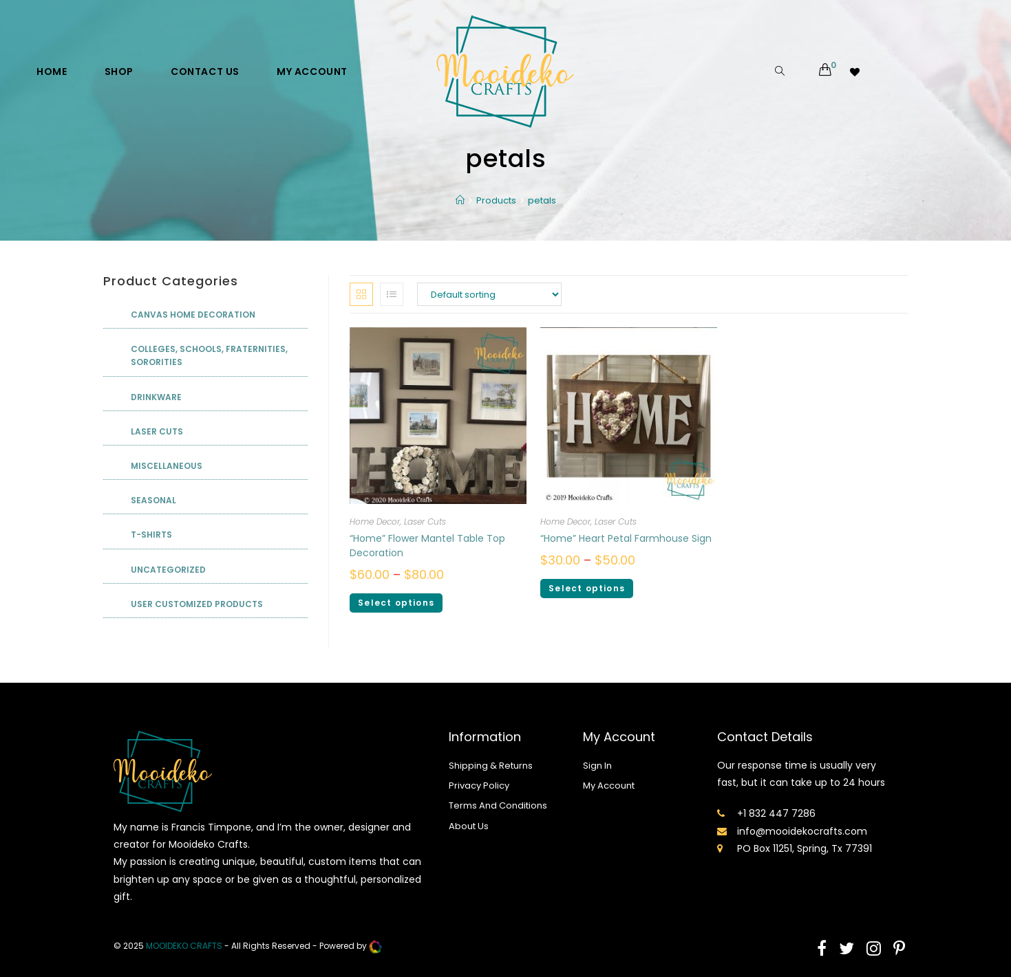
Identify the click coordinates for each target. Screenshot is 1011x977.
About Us (469, 826)
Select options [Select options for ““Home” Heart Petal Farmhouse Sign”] (587, 588)
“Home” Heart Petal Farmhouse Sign (626, 538)
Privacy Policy (479, 785)
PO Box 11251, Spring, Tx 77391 (804, 848)
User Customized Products (197, 604)
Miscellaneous (166, 466)
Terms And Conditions (498, 805)
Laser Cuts (425, 521)
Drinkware (156, 397)
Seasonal (153, 500)
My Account (609, 785)
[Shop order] (489, 294)
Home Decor (375, 521)
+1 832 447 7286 (776, 813)
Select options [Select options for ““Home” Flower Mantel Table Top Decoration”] (396, 602)
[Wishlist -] (856, 71)
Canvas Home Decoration (193, 314)
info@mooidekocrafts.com (802, 831)
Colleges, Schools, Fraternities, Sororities (209, 355)
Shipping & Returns (491, 765)
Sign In (597, 765)
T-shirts (151, 534)
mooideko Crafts (184, 946)
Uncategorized (168, 569)
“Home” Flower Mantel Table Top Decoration (427, 545)
